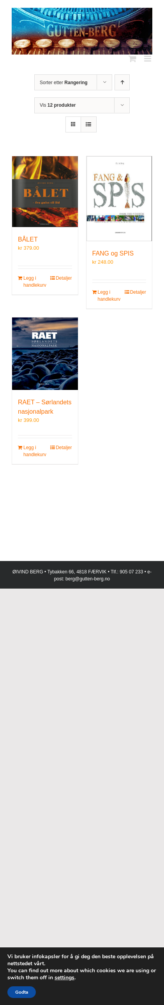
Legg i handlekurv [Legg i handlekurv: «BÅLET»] (33, 281)
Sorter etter (64, 82)
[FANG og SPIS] (119, 198)
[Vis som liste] (88, 124)
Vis (58, 105)
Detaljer (64, 278)
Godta (21, 992)
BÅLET (28, 239)
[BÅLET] (45, 191)
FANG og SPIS (113, 253)
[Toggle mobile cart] (132, 59)
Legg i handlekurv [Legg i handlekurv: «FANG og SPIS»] (108, 295)
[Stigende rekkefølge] (122, 82)
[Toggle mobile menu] (148, 59)
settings (64, 977)
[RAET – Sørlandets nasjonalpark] (45, 353)
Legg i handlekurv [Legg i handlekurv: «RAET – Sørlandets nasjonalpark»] (33, 451)
